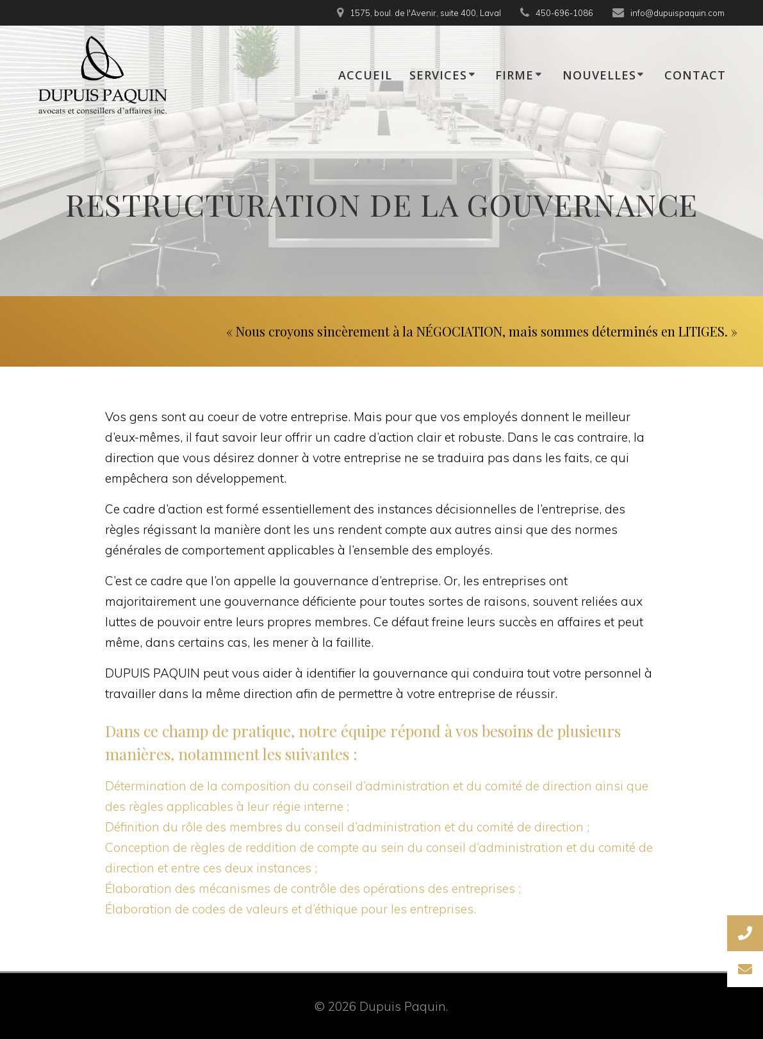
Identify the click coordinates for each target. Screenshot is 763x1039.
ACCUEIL (365, 75)
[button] (745, 969)
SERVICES (438, 75)
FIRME (514, 75)
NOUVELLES (599, 75)
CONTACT (695, 75)
